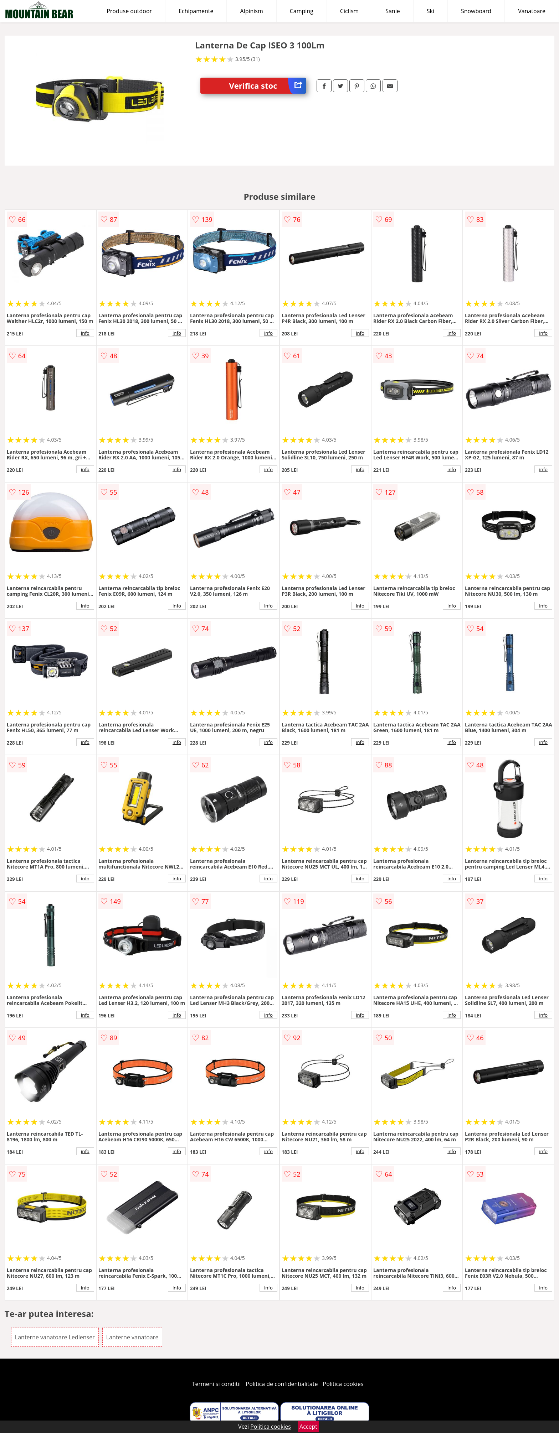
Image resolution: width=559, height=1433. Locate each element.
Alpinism (251, 11)
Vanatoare (531, 11)
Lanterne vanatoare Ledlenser (55, 1337)
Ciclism (349, 11)
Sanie (392, 11)
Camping (301, 11)
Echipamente (196, 11)
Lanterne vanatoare (132, 1337)
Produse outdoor (129, 11)
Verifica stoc (267, 86)
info (85, 333)
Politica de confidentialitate (282, 1384)
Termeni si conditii (216, 1384)
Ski (430, 11)
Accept (308, 1427)
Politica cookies (343, 1384)
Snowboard (476, 11)
